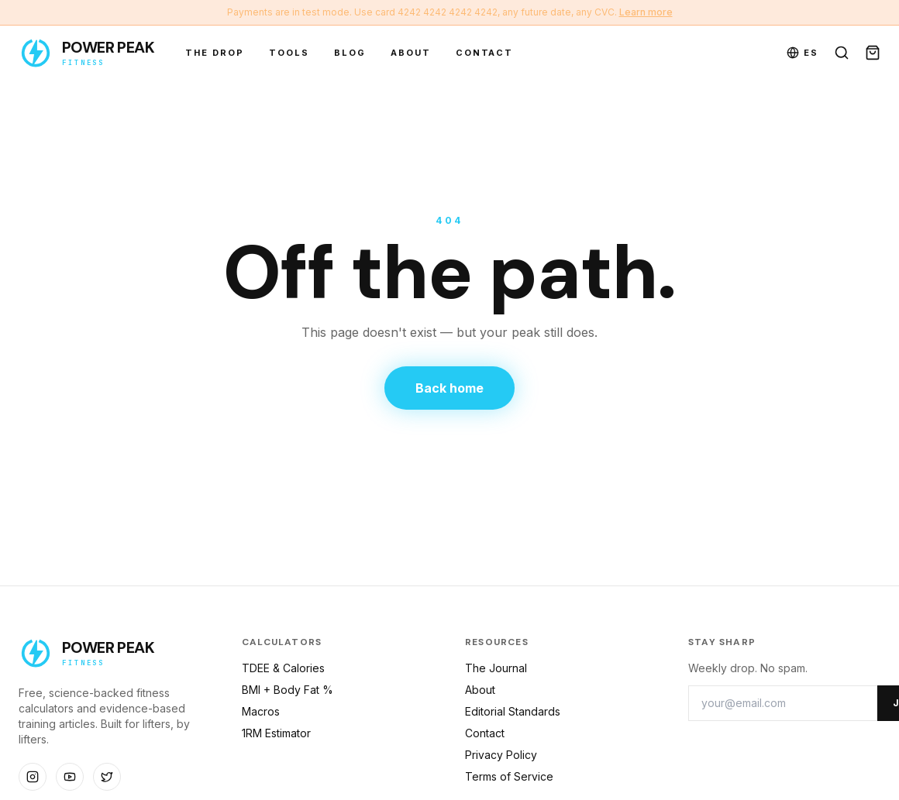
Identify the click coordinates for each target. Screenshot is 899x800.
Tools (289, 52)
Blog (350, 52)
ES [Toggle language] (802, 52)
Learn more (646, 12)
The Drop (214, 52)
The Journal (496, 668)
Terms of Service (509, 776)
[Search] (841, 52)
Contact (485, 52)
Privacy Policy (501, 754)
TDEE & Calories (283, 668)
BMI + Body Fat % (287, 689)
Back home (449, 388)
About (411, 52)
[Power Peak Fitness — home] (86, 53)
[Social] (32, 777)
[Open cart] (872, 52)
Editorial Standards (512, 711)
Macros (261, 711)
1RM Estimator (276, 733)
